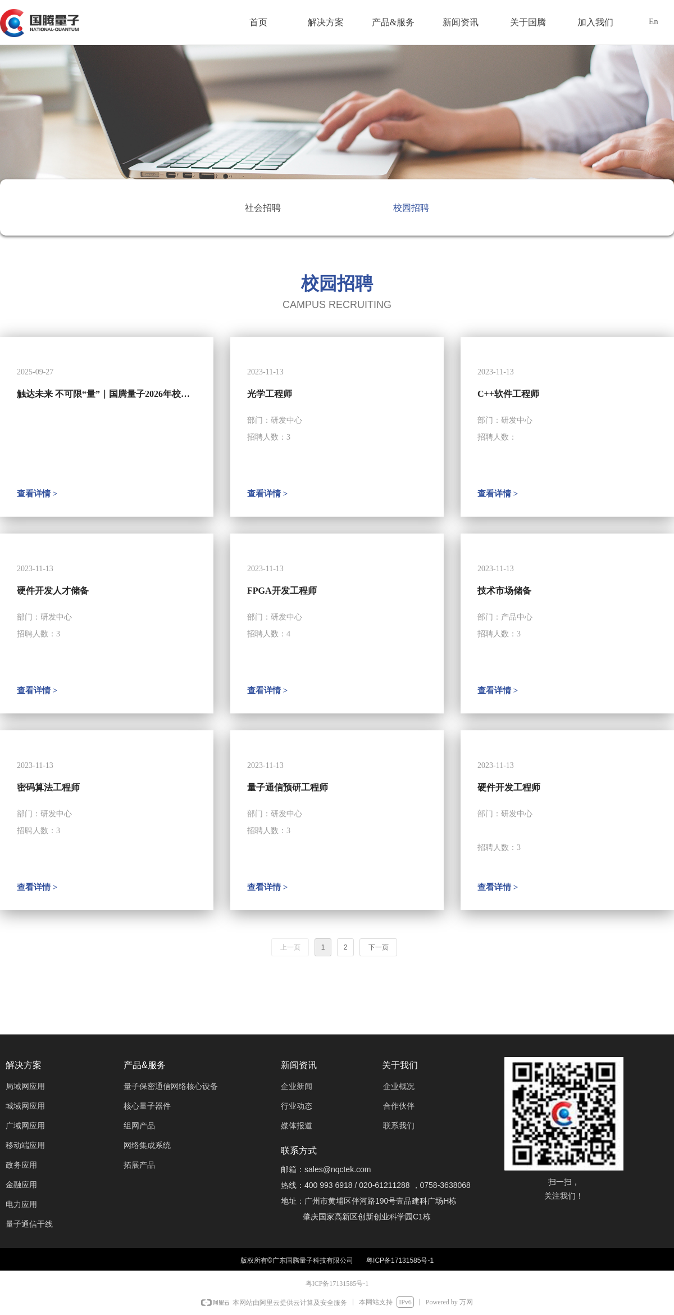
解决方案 (326, 22)
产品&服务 (393, 22)
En (653, 21)
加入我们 (595, 22)
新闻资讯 (461, 22)
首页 (258, 22)
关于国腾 (528, 22)
